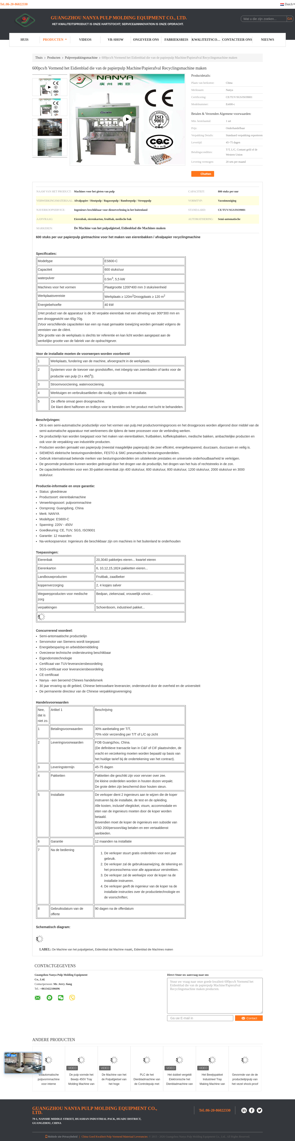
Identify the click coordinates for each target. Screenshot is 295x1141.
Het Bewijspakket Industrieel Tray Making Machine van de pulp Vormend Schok (212, 1084)
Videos (85, 39)
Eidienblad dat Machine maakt (113, 949)
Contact (249, 1018)
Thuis (39, 57)
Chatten (203, 174)
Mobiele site (53, 1136)
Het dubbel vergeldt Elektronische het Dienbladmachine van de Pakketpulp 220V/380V (179, 1084)
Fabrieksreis (176, 39)
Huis (24, 39)
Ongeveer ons (146, 39)
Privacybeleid (69, 1136)
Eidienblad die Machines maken (153, 949)
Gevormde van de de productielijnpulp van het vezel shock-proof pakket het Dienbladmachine (245, 1084)
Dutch (290, 4)
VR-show (115, 39)
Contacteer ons (237, 39)
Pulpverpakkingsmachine (81, 57)
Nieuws (267, 39)
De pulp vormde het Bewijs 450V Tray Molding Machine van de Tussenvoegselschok (81, 1084)
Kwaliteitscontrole (207, 39)
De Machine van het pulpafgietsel (72, 949)
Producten (55, 39)
